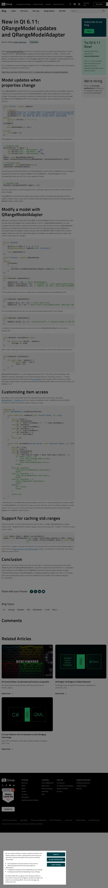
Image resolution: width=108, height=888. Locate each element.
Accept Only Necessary (56, 859)
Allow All (56, 854)
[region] (34, 868)
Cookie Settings (56, 865)
